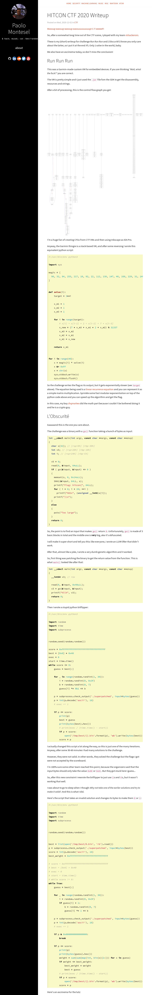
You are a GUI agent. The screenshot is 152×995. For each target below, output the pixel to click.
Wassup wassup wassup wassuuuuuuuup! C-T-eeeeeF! (75, 28)
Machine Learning (89, 3)
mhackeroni (132, 35)
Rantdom (114, 3)
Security (76, 3)
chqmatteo (74, 403)
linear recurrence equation (100, 389)
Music (100, 3)
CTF (76, 22)
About (19, 48)
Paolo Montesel (19, 28)
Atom (121, 3)
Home (68, 3)
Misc (106, 3)
